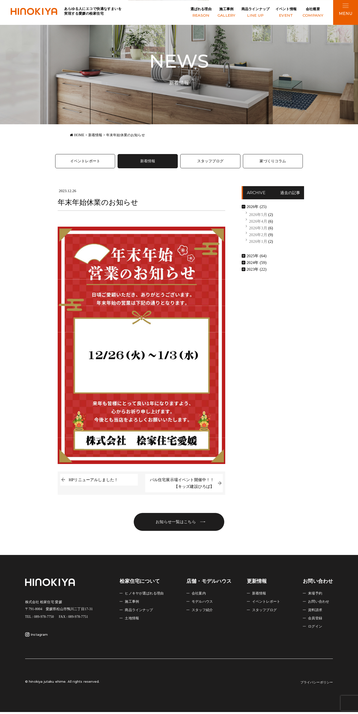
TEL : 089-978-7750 (39, 619)
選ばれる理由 (201, 12)
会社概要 (313, 12)
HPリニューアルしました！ (93, 481)
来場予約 (316, 595)
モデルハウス (204, 603)
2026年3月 (258, 229)
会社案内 (200, 595)
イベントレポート (85, 162)
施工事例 (226, 12)
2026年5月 (258, 215)
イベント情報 (286, 12)
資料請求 (316, 612)
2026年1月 (258, 243)
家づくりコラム (273, 162)
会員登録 (316, 620)
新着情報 (148, 162)
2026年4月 (258, 222)
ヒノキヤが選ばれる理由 (147, 595)
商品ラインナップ (255, 12)
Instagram (36, 636)
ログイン (316, 628)
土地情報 (133, 620)
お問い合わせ (320, 603)
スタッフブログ (210, 162)
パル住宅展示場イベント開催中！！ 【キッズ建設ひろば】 (184, 484)
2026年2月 (258, 236)
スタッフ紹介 (204, 612)
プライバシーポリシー (314, 684)
